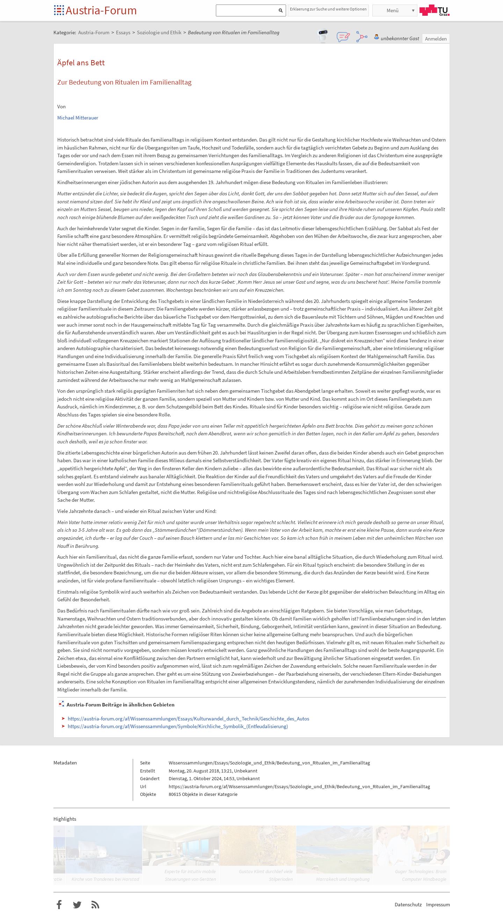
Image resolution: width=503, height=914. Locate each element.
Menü (393, 10)
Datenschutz (408, 904)
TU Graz (435, 10)
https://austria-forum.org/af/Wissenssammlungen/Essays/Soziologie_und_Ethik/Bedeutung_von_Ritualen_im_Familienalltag (299, 786)
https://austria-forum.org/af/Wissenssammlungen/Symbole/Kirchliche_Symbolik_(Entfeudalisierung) (178, 726)
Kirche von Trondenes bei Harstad (105, 879)
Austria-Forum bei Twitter (77, 905)
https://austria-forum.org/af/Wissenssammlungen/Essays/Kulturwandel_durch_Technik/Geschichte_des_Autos (188, 718)
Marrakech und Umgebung (343, 879)
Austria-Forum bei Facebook (59, 905)
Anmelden (436, 38)
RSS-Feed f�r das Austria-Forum (95, 905)
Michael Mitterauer (77, 117)
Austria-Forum (101, 10)
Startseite (59, 11)
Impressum (438, 904)
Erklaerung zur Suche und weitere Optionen (328, 9)
